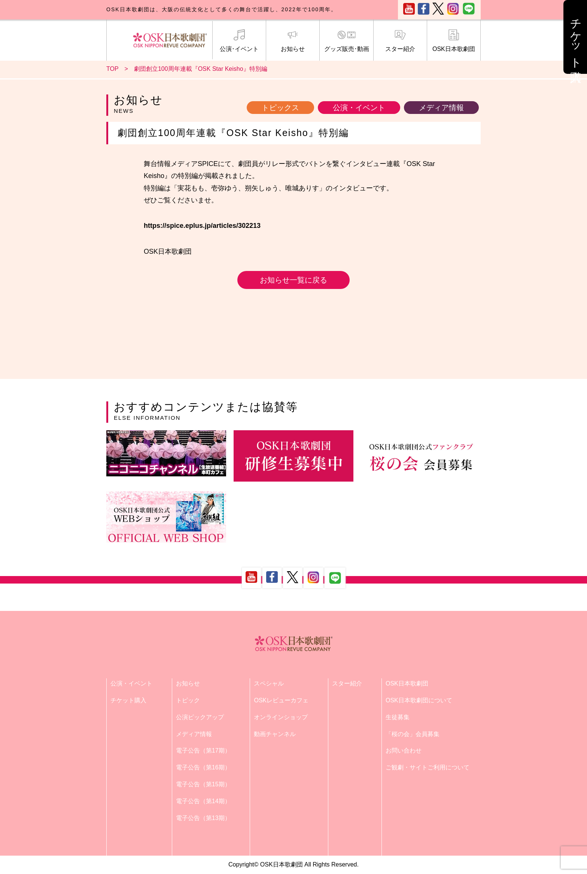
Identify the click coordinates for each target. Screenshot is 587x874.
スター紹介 (400, 40)
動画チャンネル (275, 734)
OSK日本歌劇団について (419, 700)
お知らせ (292, 40)
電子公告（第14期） (203, 801)
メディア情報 (441, 107)
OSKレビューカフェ (281, 700)
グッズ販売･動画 (346, 40)
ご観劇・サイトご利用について (427, 767)
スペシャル (269, 683)
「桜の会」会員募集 (413, 734)
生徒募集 (398, 717)
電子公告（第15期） (203, 784)
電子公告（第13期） (203, 818)
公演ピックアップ (200, 717)
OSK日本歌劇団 (453, 40)
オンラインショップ (281, 717)
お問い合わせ (404, 750)
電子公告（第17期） (203, 750)
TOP (112, 69)
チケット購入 (128, 700)
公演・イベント (359, 107)
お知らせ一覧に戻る (293, 280)
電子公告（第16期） (203, 767)
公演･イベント (239, 40)
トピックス (280, 107)
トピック (188, 700)
